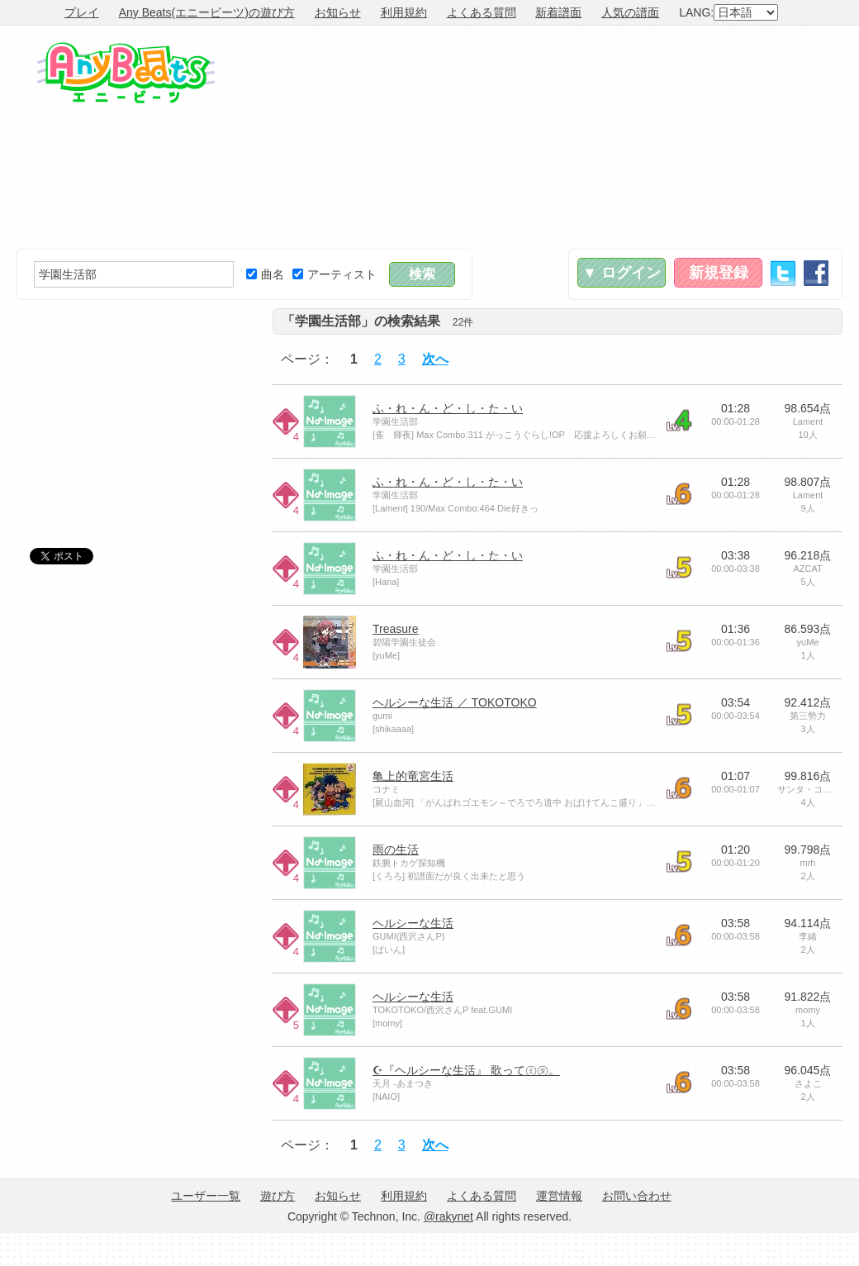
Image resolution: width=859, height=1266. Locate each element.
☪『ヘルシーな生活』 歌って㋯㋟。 (466, 1070)
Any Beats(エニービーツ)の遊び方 (207, 12)
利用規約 (404, 12)
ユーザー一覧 (205, 1195)
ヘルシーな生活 (413, 923)
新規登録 (718, 272)
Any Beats (126, 72)
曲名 (265, 274)
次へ (435, 359)
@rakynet (448, 1216)
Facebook (816, 273)
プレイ (81, 12)
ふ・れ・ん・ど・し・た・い (448, 408)
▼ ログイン (621, 272)
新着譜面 (558, 12)
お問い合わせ (637, 1195)
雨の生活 (396, 849)
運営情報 (559, 1195)
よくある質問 (481, 12)
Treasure (396, 628)
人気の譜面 (630, 12)
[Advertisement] (734, 137)
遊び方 (277, 1195)
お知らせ (338, 12)
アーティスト (334, 274)
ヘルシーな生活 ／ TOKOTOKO (455, 702)
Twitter (783, 273)
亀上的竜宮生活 (413, 776)
